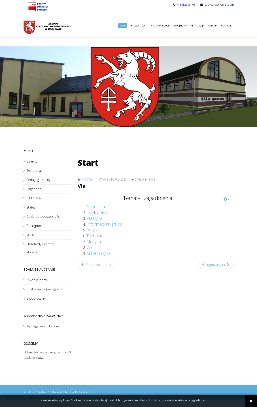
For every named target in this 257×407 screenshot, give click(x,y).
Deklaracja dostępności (43, 216)
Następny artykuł (215, 265)
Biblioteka (33, 198)
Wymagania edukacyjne (43, 326)
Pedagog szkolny (38, 180)
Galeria (212, 25)
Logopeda (33, 189)
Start (122, 25)
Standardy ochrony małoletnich (38, 248)
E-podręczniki (36, 298)
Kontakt (226, 25)
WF (90, 247)
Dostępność (35, 226)
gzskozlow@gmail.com (219, 5)
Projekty (179, 25)
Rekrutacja (197, 25)
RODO (30, 235)
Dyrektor (32, 161)
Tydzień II (88, 179)
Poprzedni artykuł (96, 265)
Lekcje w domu (37, 280)
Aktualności (137, 25)
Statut (30, 207)
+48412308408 (185, 5)
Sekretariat (34, 170)
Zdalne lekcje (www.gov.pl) (44, 289)
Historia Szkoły (160, 25)
